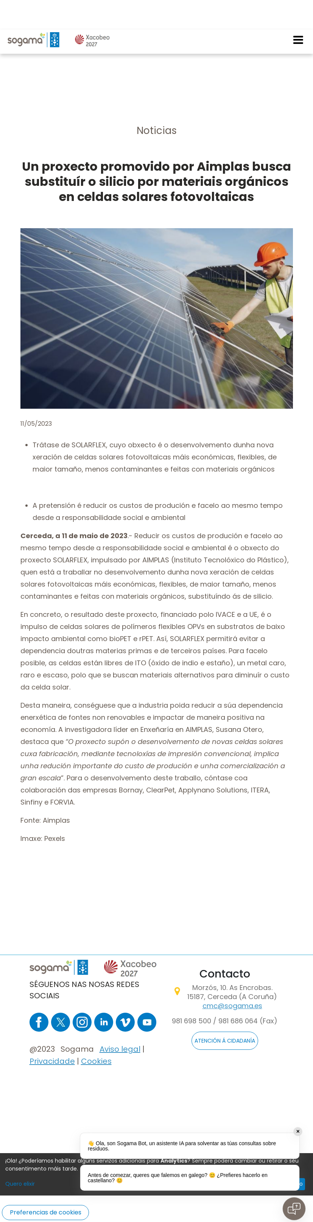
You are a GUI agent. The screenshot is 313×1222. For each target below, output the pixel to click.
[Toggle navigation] (298, 10)
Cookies (96, 1061)
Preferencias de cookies (45, 1212)
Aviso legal (120, 1049)
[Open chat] (294, 1208)
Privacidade (52, 1061)
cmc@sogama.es (232, 1006)
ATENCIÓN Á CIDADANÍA (225, 1041)
